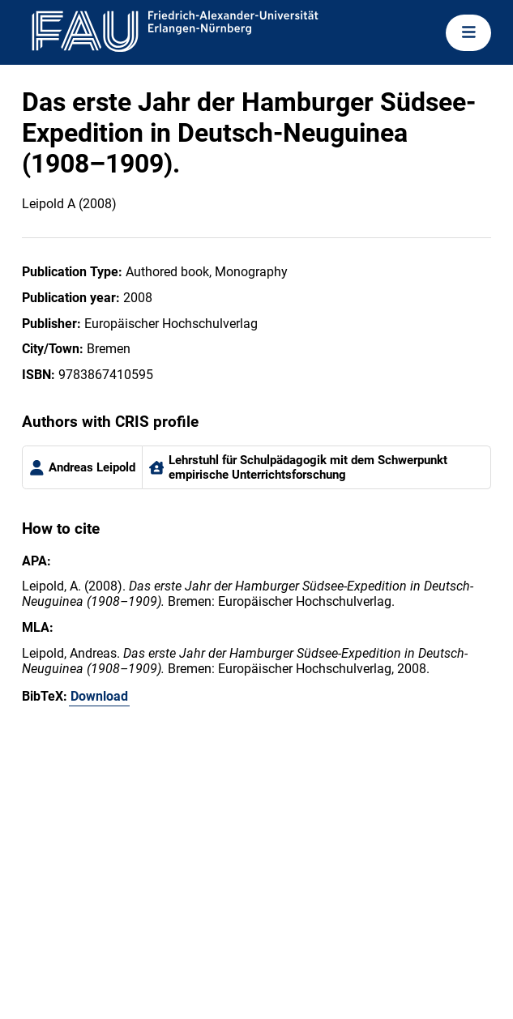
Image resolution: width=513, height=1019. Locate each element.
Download (99, 696)
